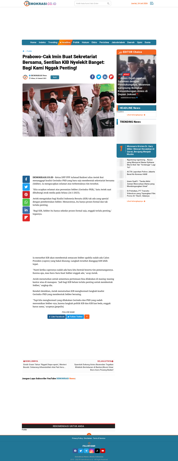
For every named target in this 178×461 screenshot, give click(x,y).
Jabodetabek (118, 42)
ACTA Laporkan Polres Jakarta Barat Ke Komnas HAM (141, 173)
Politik (76, 42)
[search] (92, 3)
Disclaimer (88, 438)
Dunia (147, 42)
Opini (139, 42)
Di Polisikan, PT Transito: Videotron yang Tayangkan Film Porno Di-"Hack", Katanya (141, 193)
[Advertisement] (89, 23)
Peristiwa (104, 42)
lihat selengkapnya (136, 115)
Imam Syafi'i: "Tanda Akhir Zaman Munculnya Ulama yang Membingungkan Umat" (140, 183)
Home (33, 42)
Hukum (85, 42)
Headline (65, 42)
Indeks (42, 42)
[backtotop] (89, 435)
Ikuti (55, 77)
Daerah (130, 42)
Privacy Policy (77, 438)
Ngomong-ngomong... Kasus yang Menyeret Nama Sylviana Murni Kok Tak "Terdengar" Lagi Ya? (141, 164)
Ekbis (94, 42)
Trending (52, 42)
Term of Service (99, 438)
